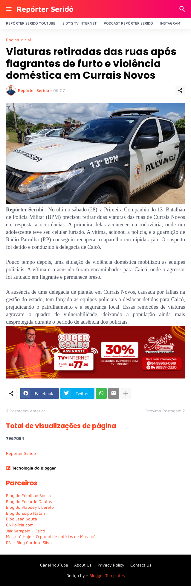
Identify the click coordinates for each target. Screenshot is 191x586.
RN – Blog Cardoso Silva (29, 542)
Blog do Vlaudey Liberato (30, 507)
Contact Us (140, 564)
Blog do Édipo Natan (25, 513)
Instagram (170, 23)
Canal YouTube (54, 564)
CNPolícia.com (19, 524)
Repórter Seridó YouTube (30, 23)
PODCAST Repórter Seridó (128, 23)
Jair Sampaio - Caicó (25, 530)
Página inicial (18, 40)
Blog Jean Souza (21, 518)
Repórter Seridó (45, 8)
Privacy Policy (110, 564)
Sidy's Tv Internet (79, 23)
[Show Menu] (8, 9)
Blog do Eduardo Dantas (29, 501)
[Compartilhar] (180, 90)
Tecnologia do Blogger (31, 467)
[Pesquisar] (183, 9)
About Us (82, 564)
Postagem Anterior (27, 410)
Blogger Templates (107, 575)
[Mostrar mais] (125, 393)
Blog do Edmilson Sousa (28, 495)
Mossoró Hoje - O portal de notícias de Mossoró (51, 536)
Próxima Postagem (163, 410)
